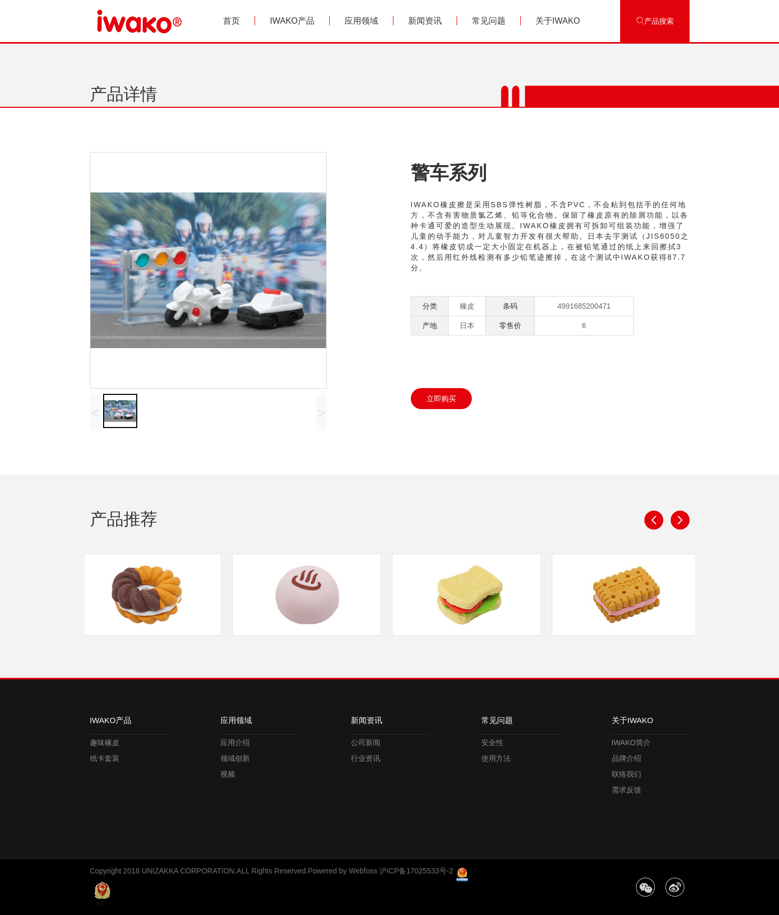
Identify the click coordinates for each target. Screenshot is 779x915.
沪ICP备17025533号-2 (416, 871)
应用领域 (361, 20)
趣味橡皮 (104, 742)
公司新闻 (365, 742)
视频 (227, 774)
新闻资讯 (425, 20)
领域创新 (235, 758)
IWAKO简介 (631, 742)
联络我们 (626, 774)
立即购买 (441, 398)
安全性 (492, 742)
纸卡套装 (104, 758)
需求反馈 (626, 790)
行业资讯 (365, 758)
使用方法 (496, 758)
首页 (231, 20)
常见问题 (488, 20)
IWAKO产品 (292, 20)
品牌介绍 (626, 758)
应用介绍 (235, 742)
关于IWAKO (557, 20)
